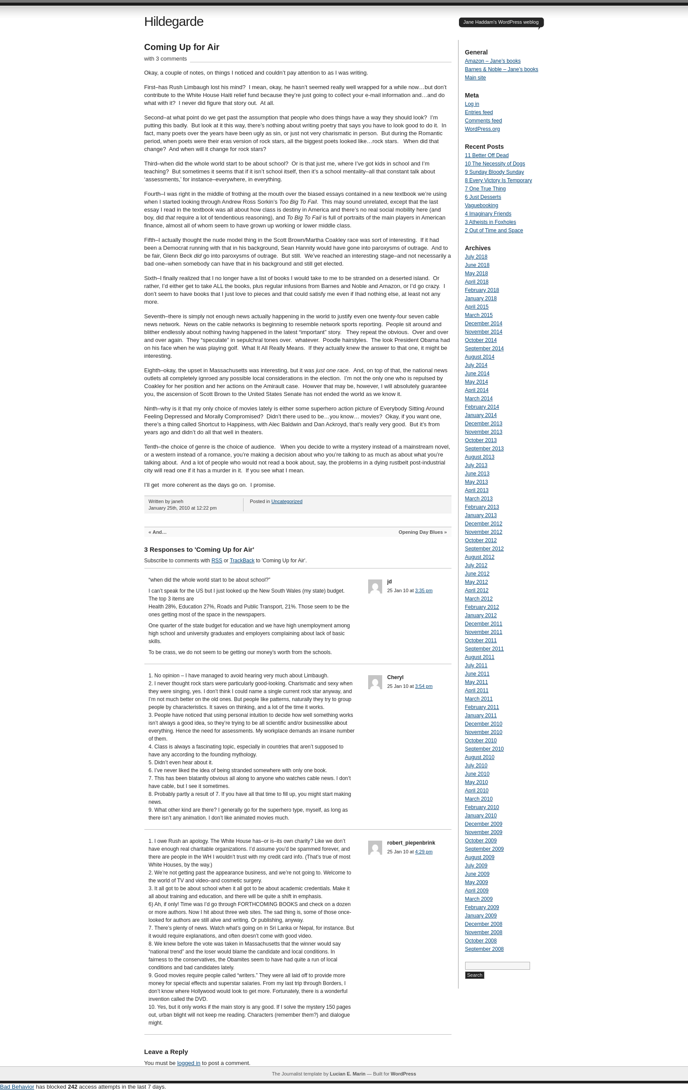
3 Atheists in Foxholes (490, 222)
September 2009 (484, 849)
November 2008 (483, 932)
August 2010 (479, 757)
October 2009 (481, 841)
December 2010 (483, 724)
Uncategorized (286, 501)
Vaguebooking (481, 205)
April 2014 (477, 390)
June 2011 (477, 674)
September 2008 (484, 949)
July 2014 (476, 365)
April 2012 (477, 590)
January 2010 (481, 816)
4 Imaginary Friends (488, 214)
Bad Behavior (17, 1086)
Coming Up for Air (181, 47)
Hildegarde (174, 21)
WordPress (403, 1073)
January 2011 (481, 715)
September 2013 (484, 449)
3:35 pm (424, 590)
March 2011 (479, 699)
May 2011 (476, 682)
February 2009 (482, 907)
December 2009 (483, 824)
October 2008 (481, 941)
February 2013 (482, 507)
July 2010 (476, 766)
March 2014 (479, 399)
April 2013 (477, 490)
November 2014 (483, 332)
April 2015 (477, 307)
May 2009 (476, 882)
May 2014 (476, 382)
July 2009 (476, 866)
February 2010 (482, 807)
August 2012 (479, 557)
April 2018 (477, 282)
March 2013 (479, 499)
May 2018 (476, 273)
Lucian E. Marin (348, 1073)
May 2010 (476, 782)
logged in (189, 1063)
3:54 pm (424, 686)
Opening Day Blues (420, 532)
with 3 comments (165, 58)
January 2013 (481, 515)
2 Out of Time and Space (494, 230)
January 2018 (481, 298)
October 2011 (481, 640)
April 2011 (477, 690)
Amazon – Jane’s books (493, 61)
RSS (216, 561)
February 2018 (482, 290)
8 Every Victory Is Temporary (498, 180)
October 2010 (481, 740)
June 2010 (477, 774)
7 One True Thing (485, 189)
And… (160, 532)
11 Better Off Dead (487, 155)
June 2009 (477, 874)
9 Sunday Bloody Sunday (494, 172)
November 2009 (483, 832)
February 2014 (482, 407)
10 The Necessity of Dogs (495, 164)
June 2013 (477, 474)
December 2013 (483, 424)
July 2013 (476, 465)
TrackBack (242, 561)
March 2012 (479, 599)
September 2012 (484, 549)
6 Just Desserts (483, 197)
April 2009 (477, 891)
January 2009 (481, 916)
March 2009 (479, 899)
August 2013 (479, 457)
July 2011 (476, 665)
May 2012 (476, 582)
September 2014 (484, 348)
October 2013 (481, 440)
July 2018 (476, 257)
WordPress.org (482, 129)
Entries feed (479, 112)
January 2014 (481, 415)
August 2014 (479, 357)
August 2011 (479, 657)
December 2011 (483, 624)
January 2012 (481, 615)
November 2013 (483, 432)
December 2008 (483, 924)
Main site (475, 78)
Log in (472, 104)
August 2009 (479, 857)
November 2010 (483, 732)
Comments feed (483, 121)
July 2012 (476, 565)
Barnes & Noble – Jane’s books (501, 69)
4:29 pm (424, 851)
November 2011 (483, 632)
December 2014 (483, 323)
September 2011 (484, 649)
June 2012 (477, 574)
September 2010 (484, 749)
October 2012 (481, 540)
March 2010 (479, 799)
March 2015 (479, 315)
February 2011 (482, 707)
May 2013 (476, 482)
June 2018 (477, 265)
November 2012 (483, 532)
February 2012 (482, 607)
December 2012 (483, 524)
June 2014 (477, 374)
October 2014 (481, 340)
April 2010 (477, 791)
